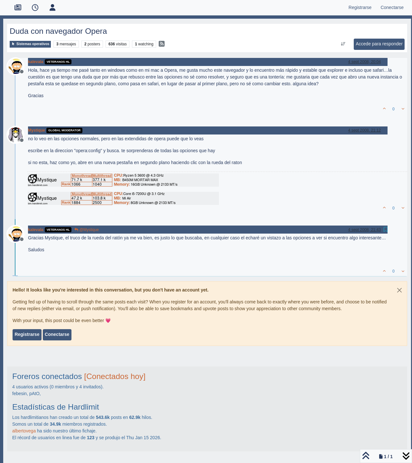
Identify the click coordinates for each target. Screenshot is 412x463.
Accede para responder (379, 43)
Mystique (36, 130)
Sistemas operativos (30, 44)
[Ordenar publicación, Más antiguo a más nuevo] (343, 44)
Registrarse (26, 334)
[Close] (399, 290)
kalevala (35, 62)
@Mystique (86, 229)
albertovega (24, 430)
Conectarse (57, 334)
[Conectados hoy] (114, 376)
